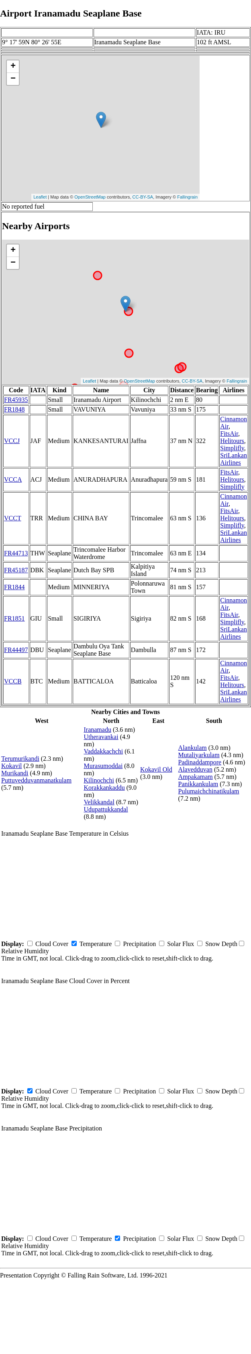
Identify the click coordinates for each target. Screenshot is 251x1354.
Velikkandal (99, 802)
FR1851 (14, 618)
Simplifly (232, 448)
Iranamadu (97, 729)
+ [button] (13, 66)
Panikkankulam (198, 784)
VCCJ (12, 440)
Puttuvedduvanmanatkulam (36, 780)
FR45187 (16, 570)
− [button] (13, 79)
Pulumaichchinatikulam (208, 791)
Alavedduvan (195, 769)
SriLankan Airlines (233, 459)
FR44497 (16, 649)
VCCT (12, 518)
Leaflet (40, 197)
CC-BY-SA (143, 197)
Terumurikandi (20, 758)
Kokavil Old (156, 769)
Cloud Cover (51, 943)
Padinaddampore (200, 762)
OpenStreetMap (90, 197)
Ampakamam (195, 776)
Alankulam (192, 747)
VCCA (13, 479)
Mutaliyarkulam (199, 755)
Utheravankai (101, 736)
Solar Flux (180, 943)
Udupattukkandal (106, 809)
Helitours (232, 440)
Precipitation (139, 943)
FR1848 (14, 409)
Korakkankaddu (104, 787)
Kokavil (11, 765)
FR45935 (16, 399)
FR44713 (16, 553)
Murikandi (15, 773)
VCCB (13, 681)
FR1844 (14, 587)
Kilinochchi (99, 780)
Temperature (96, 943)
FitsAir (229, 433)
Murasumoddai (103, 765)
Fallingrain (187, 197)
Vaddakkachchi (103, 751)
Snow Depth (221, 943)
